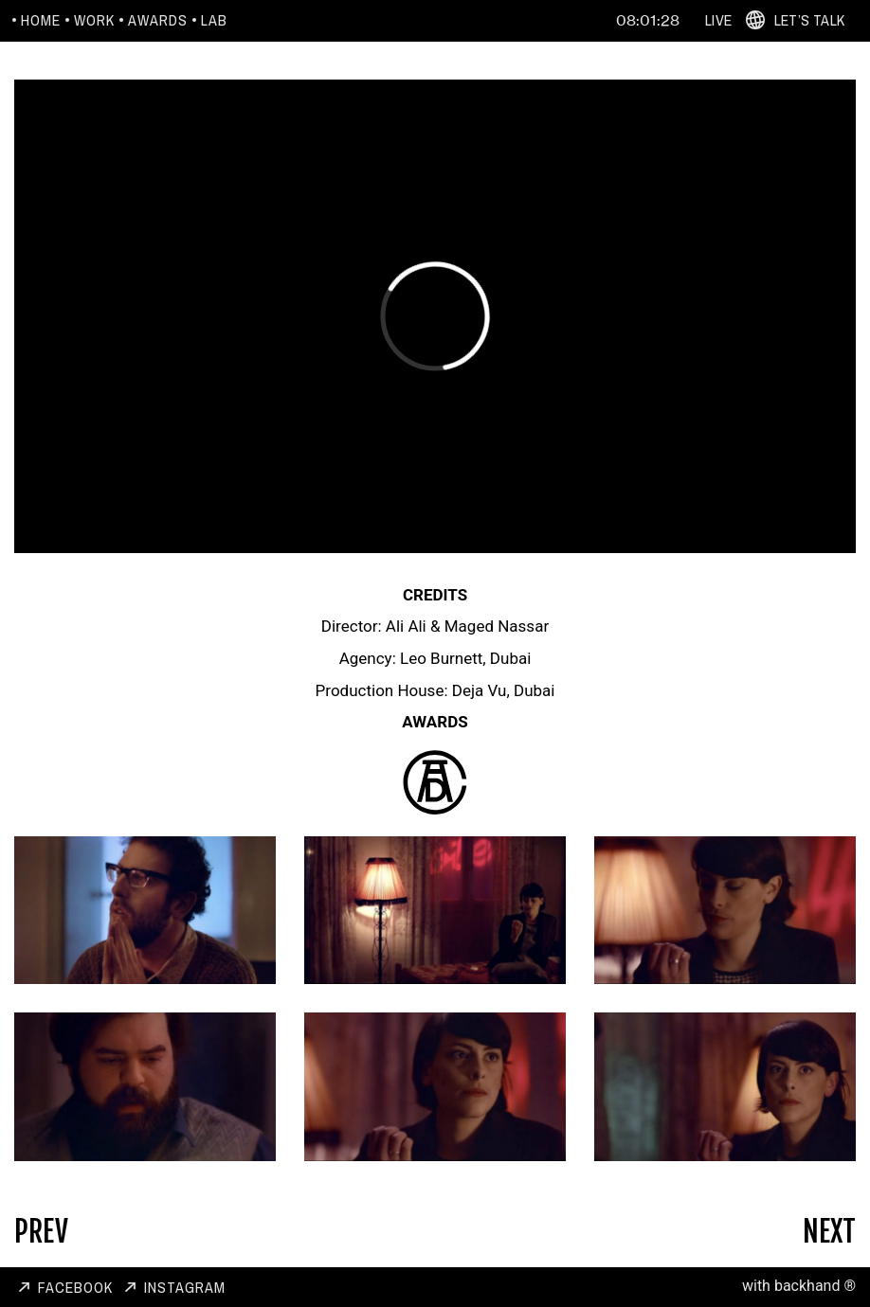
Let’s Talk (809, 19)
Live (718, 19)
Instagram (185, 1287)
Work (94, 19)
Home (41, 19)
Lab (214, 19)
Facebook (75, 1287)
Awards (158, 19)
